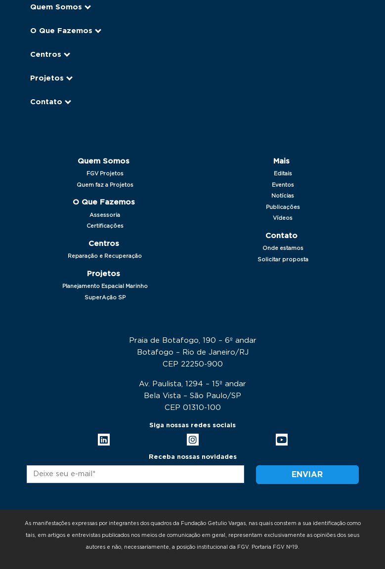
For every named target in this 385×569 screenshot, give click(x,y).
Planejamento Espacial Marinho (105, 286)
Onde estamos (282, 248)
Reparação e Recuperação (105, 256)
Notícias (282, 196)
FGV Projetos (105, 173)
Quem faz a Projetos (105, 185)
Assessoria (104, 215)
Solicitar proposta (282, 259)
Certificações (105, 226)
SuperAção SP (105, 297)
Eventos (283, 185)
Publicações (283, 207)
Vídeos (283, 218)
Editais (283, 173)
